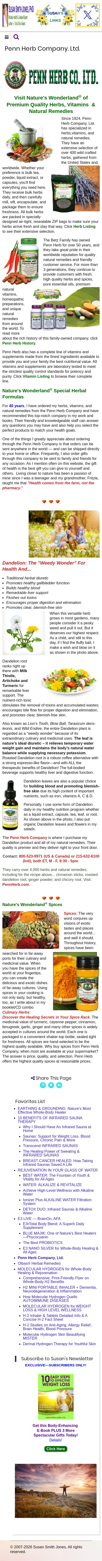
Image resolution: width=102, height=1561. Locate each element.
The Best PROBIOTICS (42, 1243)
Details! (55, 1440)
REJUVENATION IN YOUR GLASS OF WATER (58, 1170)
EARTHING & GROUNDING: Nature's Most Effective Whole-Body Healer (54, 1110)
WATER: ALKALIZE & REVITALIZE (52, 1185)
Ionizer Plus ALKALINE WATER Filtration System (57, 1202)
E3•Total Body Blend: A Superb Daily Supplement (53, 1226)
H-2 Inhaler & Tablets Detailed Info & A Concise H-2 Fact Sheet (55, 1317)
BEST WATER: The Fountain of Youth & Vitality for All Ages (56, 1177)
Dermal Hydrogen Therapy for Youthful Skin (59, 1344)
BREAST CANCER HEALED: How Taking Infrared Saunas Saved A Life (58, 1163)
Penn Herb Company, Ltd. (41, 1258)
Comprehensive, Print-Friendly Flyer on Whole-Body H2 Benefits (56, 1280)
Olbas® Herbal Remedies (39, 1263)
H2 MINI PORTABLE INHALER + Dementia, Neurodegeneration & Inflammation (60, 1289)
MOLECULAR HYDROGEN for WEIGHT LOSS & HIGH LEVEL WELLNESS (57, 1308)
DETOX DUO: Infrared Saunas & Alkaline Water (57, 1211)
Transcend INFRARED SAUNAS (50, 1146)
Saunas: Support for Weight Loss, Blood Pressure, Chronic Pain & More (56, 1138)
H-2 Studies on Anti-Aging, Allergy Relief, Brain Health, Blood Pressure (57, 1327)
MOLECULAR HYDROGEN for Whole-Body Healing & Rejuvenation (54, 1271)
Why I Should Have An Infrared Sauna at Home (57, 1129)
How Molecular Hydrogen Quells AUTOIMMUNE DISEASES (50, 1299)
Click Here (55, 1449)
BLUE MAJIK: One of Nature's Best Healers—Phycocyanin (59, 1235)
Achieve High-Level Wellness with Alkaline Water (58, 1192)
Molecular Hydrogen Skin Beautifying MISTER (54, 1336)
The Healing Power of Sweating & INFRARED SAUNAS (51, 1153)
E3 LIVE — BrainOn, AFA (39, 1219)
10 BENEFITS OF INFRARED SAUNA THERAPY (50, 1120)
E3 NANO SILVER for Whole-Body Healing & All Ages (60, 1250)
